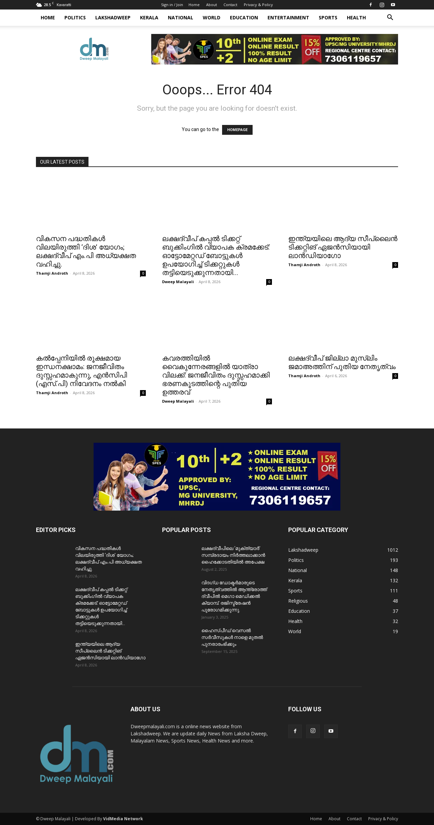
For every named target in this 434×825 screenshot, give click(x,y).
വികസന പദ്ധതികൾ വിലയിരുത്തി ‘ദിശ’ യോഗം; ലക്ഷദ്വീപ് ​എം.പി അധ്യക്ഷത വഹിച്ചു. (86, 251)
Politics (75, 17)
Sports (328, 17)
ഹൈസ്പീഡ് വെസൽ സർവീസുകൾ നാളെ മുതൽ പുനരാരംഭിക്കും (232, 637)
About (211, 4)
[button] (390, 18)
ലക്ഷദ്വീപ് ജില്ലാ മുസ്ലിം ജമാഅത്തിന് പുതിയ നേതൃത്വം (342, 362)
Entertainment (288, 17)
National (180, 17)
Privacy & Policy (258, 4)
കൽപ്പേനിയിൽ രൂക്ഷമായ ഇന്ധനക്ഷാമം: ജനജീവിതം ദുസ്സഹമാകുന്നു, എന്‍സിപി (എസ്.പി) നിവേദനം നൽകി (81, 371)
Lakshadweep (113, 17)
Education (244, 17)
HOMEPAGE (237, 130)
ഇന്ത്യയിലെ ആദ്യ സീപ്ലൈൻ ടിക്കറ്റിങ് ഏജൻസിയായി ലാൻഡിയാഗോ (342, 247)
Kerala (149, 17)
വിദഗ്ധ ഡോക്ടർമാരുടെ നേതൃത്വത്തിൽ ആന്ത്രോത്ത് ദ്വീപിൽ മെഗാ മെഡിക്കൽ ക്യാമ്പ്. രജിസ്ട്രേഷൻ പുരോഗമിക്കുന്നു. (234, 596)
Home (194, 4)
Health (356, 17)
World (211, 17)
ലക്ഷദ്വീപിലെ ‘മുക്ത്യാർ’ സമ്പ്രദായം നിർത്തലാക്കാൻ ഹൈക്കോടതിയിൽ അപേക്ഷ (233, 555)
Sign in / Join (172, 4)
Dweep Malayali (178, 281)
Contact (230, 4)
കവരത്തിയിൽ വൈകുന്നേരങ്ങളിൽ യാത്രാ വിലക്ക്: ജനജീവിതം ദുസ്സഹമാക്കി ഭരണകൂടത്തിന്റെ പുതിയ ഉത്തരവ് (216, 375)
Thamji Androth (52, 273)
